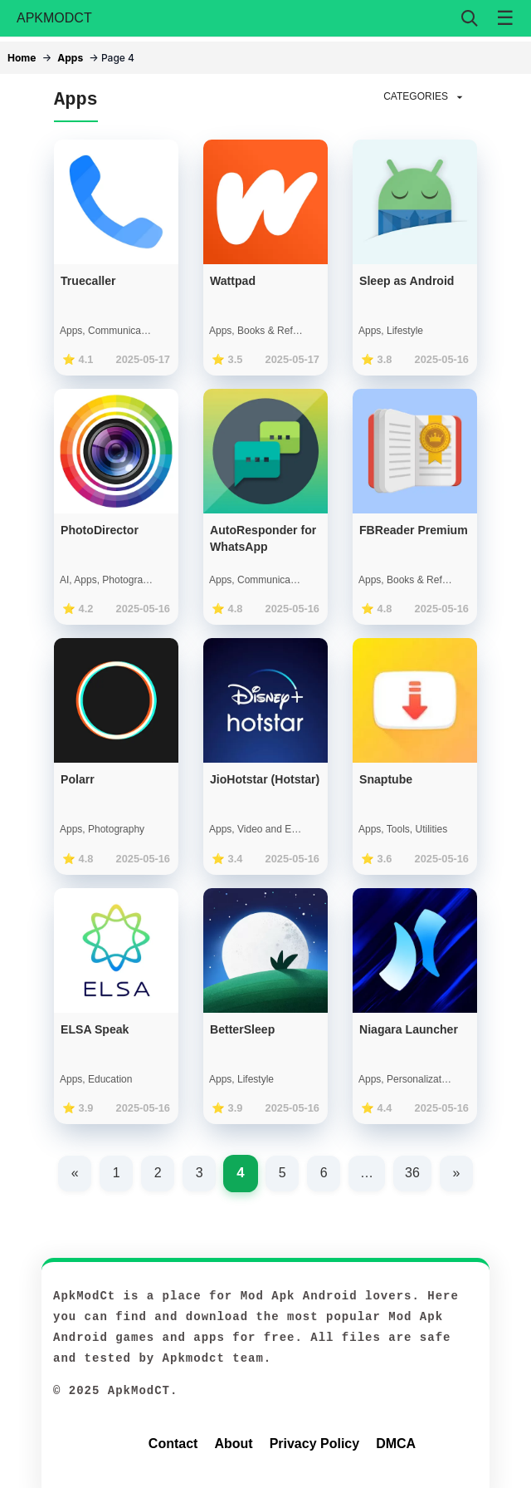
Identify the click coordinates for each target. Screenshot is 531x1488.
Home (21, 58)
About (233, 1443)
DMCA (396, 1443)
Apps (70, 58)
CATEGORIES (424, 97)
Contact (173, 1443)
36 (412, 1173)
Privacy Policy (315, 1443)
